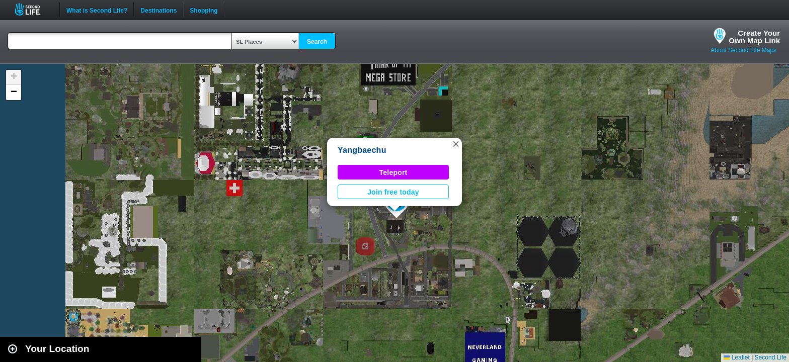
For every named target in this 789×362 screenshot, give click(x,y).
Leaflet (736, 357)
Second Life (33, 9)
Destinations (158, 9)
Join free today (393, 192)
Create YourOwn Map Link (754, 37)
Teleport (393, 172)
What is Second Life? (96, 9)
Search (317, 41)
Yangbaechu (362, 150)
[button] (456, 144)
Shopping (203, 9)
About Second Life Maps (743, 50)
